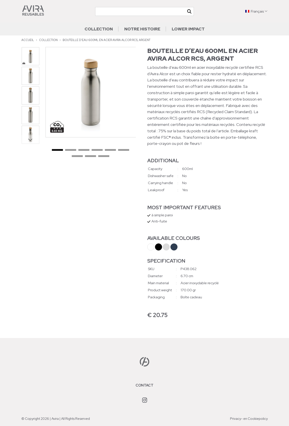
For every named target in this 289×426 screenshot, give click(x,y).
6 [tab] (123, 150)
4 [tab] (97, 150)
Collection (99, 29)
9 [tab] (103, 156)
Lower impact (188, 29)
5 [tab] (110, 150)
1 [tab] (57, 150)
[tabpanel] (90, 92)
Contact (144, 385)
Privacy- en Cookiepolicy (249, 419)
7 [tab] (77, 156)
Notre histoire (142, 29)
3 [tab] (83, 150)
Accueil (27, 40)
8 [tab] (90, 156)
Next (30, 139)
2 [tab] (70, 150)
